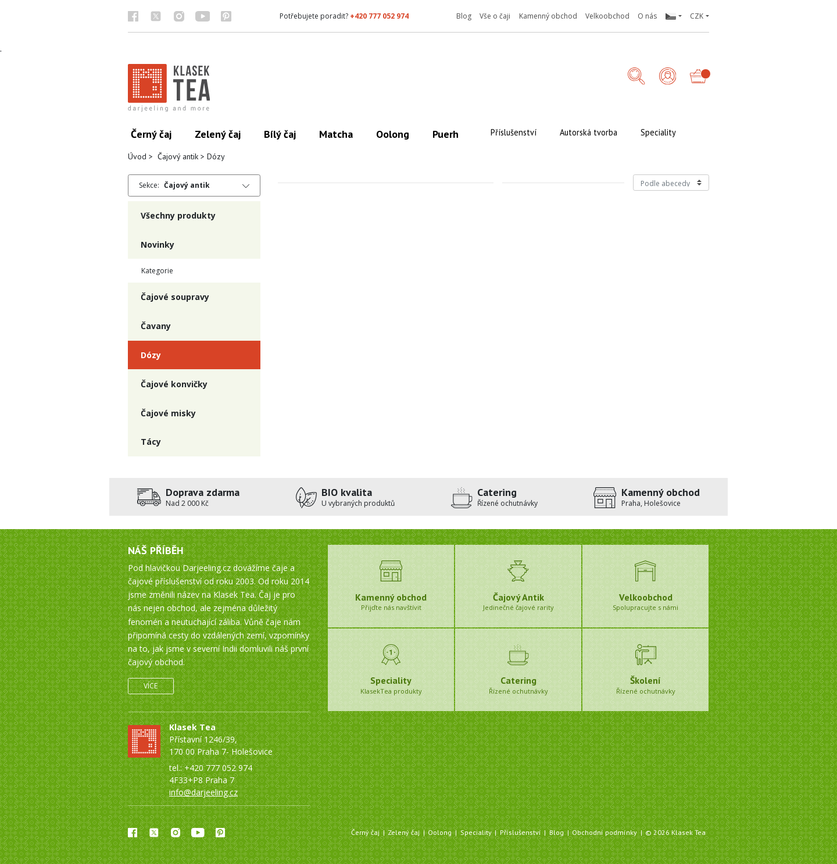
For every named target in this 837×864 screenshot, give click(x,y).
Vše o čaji (495, 16)
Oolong (440, 832)
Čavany (156, 325)
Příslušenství (520, 832)
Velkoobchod (607, 16)
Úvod (137, 156)
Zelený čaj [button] (218, 134)
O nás (647, 16)
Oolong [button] (392, 134)
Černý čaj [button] (151, 134)
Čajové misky (168, 413)
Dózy (151, 354)
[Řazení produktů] (671, 182)
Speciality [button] (658, 132)
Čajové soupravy (175, 296)
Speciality (476, 832)
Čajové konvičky (174, 384)
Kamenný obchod (548, 16)
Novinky (157, 244)
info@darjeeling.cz (203, 792)
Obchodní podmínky (604, 832)
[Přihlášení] (668, 77)
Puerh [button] (445, 134)
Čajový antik (178, 156)
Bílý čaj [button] (280, 134)
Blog (463, 16)
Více (151, 686)
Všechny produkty (178, 215)
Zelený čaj (404, 832)
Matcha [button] (336, 134)
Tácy (151, 441)
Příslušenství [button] (513, 132)
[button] (673, 16)
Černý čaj (365, 832)
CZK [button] (696, 16)
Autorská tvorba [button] (588, 132)
